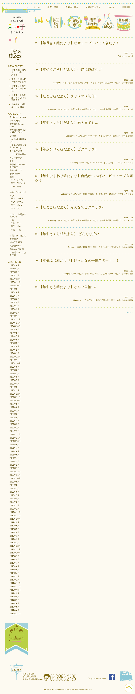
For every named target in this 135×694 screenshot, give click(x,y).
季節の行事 (15, 173)
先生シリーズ (16, 170)
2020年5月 (15, 495)
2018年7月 (15, 563)
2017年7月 (15, 600)
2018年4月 (15, 573)
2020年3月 (15, 502)
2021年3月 (15, 461)
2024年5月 (15, 343)
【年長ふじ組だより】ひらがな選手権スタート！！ (79, 260)
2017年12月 (15, 583)
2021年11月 (15, 438)
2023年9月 (15, 367)
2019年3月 (15, 536)
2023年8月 (15, 370)
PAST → (129, 313)
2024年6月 (15, 340)
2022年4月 (15, 421)
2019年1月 (15, 542)
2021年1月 (15, 468)
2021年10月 (15, 441)
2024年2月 (15, 350)
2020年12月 (15, 471)
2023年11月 (15, 360)
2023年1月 (15, 390)
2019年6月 (15, 526)
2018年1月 (15, 580)
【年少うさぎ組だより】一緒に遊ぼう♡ (70, 69)
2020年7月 (15, 488)
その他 (13, 136)
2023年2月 (15, 387)
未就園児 (14, 239)
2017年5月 (15, 607)
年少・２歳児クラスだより (109, 83)
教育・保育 (53, 7)
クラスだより (16, 151)
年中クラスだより (18, 192)
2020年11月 (15, 475)
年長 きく (16, 223)
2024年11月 (15, 323)
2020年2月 (15, 505)
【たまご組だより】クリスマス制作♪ (68, 96)
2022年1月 (15, 431)
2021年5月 (15, 455)
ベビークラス (16, 158)
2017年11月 (15, 586)
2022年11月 (15, 397)
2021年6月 (15, 451)
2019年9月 (15, 522)
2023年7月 (15, 373)
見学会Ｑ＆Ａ (16, 245)
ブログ (111, 7)
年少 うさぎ (17, 198)
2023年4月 (15, 384)
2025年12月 (15, 279)
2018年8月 (15, 559)
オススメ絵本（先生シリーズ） (18, 146)
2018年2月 (15, 576)
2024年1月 (15, 353)
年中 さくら (17, 179)
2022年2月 (15, 428)
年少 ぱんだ (17, 205)
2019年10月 (15, 519)
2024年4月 (15, 346)
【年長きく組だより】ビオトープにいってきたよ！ (79, 43)
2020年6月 (15, 492)
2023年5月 (15, 380)
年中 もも (16, 186)
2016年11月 (15, 613)
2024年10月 (15, 326)
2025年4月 (15, 306)
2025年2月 (15, 313)
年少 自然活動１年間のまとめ (18, 80)
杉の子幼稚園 (16, 242)
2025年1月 (15, 316)
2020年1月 (15, 509)
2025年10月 (15, 285)
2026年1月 (15, 275)
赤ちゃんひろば (17, 249)
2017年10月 (15, 590)
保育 (12, 161)
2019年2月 (15, 539)
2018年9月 (15, 556)
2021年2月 (15, 465)
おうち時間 (15, 120)
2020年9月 (15, 482)
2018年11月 (15, 549)
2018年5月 (15, 569)
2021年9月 (15, 444)
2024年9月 (15, 329)
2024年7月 (15, 336)
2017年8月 (15, 596)
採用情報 (126, 7)
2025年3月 (15, 309)
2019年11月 (15, 515)
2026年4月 (15, 265)
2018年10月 (15, 553)
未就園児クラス (93, 7)
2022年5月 (15, 417)
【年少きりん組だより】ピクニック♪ (68, 149)
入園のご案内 (71, 7)
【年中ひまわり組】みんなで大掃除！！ (18, 97)
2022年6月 (15, 414)
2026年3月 (15, 268)
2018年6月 (15, 566)
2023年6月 (15, 377)
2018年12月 (15, 546)
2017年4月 (15, 610)
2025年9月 (15, 289)
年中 (12, 177)
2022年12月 (15, 394)
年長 (12, 220)
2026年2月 (15, 272)
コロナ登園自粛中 (18, 154)
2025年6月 (15, 299)
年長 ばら (16, 226)
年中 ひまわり (18, 183)
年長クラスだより (18, 235)
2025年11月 (15, 282)
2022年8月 (15, 407)
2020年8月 (15, 485)
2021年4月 (15, 458)
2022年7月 (15, 411)
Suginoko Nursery (18, 117)
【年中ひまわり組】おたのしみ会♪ (18, 88)
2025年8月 (15, 292)
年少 (12, 196)
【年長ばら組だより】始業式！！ (18, 72)
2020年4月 (15, 498)
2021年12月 (15, 434)
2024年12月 (15, 319)
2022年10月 (15, 400)
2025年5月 (15, 302)
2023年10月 (15, 363)
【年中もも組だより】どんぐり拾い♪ (68, 287)
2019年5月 (15, 529)
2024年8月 (15, 333)
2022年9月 (15, 404)
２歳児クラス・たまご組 (122, 109)
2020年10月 (15, 478)
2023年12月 (15, 357)
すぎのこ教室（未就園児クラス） (18, 131)
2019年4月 (15, 532)
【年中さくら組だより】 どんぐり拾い (69, 234)
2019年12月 (15, 512)
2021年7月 (15, 448)
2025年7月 (15, 296)
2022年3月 (15, 424)
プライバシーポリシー (96, 678)
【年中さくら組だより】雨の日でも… (68, 123)
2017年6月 (15, 603)
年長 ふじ (16, 229)
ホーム (37, 7)
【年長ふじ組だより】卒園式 (18, 105)
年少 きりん (17, 202)
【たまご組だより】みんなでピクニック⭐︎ (71, 207)
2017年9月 (15, 593)
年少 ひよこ (17, 208)
